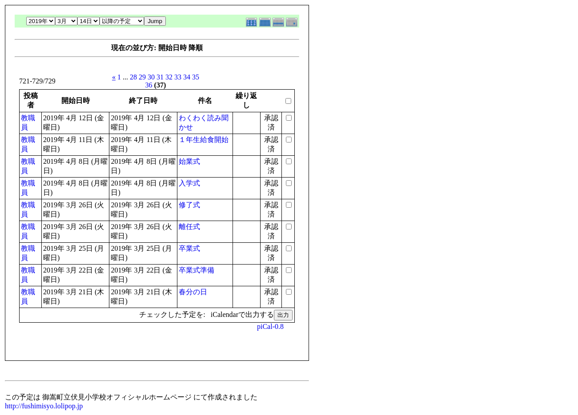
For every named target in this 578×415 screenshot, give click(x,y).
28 (133, 77)
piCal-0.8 (270, 326)
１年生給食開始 (204, 139)
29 (142, 77)
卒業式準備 (196, 270)
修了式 (189, 205)
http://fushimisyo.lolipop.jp (44, 406)
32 (169, 77)
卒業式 (189, 248)
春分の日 (193, 292)
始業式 (189, 161)
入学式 (189, 183)
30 (151, 77)
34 (186, 77)
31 (160, 77)
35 (195, 77)
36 (149, 85)
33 (177, 77)
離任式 (189, 226)
